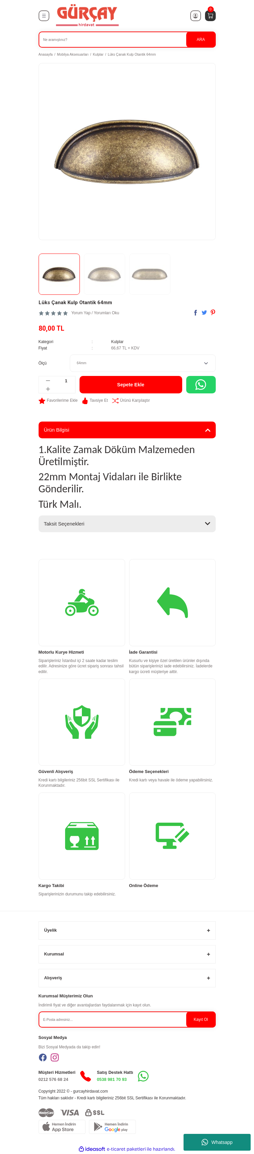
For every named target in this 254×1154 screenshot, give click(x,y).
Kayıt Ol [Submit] (201, 1019)
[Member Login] (195, 15)
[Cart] (210, 15)
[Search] (127, 40)
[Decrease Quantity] (48, 380)
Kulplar (117, 341)
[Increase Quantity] (48, 389)
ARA (201, 39)
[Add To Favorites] (58, 400)
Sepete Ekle (130, 384)
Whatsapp (217, 1142)
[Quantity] (66, 380)
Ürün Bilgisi (56, 430)
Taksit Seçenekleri (64, 524)
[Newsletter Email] (127, 1019)
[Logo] (86, 15)
